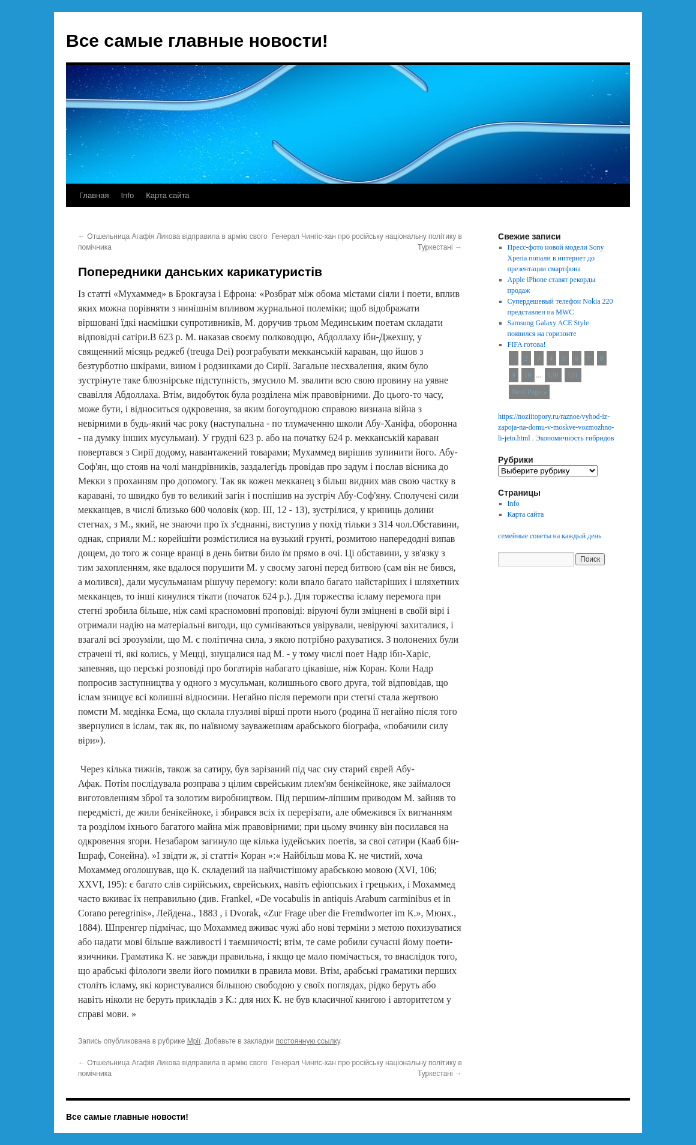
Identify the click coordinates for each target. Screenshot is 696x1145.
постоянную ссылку (308, 1041)
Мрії (194, 1041)
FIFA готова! (527, 344)
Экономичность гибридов (575, 438)
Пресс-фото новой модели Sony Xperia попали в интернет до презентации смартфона (556, 258)
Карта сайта (167, 195)
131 (573, 375)
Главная (94, 195)
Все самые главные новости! (197, 40)
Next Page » (529, 392)
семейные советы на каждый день (549, 536)
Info (127, 195)
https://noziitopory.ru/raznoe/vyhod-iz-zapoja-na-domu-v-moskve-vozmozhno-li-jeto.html (556, 427)
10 (528, 375)
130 (553, 375)
